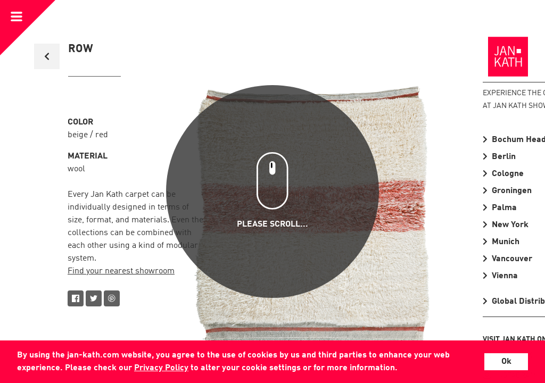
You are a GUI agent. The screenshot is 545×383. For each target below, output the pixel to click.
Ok (506, 361)
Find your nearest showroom (121, 271)
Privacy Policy (161, 368)
